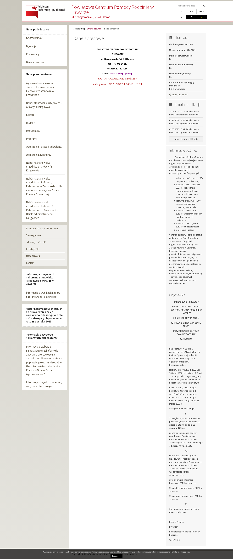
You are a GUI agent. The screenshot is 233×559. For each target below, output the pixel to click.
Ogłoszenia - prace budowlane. (44, 146)
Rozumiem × (116, 556)
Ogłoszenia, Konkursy (38, 155)
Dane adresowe (35, 62)
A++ (203, 11)
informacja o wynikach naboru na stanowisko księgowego (43, 294)
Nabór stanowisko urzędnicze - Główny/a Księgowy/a (44, 105)
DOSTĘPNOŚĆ (34, 38)
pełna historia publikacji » (186, 139)
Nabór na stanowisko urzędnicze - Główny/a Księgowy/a (39, 166)
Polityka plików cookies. (180, 552)
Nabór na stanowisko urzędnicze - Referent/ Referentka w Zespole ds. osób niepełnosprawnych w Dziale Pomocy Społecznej (44, 186)
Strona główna (33, 235)
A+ (193, 11)
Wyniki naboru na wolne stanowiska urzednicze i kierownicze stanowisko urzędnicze (40, 89)
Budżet (30, 123)
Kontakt (30, 262)
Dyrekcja (31, 46)
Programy (31, 139)
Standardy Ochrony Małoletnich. (42, 228)
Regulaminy (33, 131)
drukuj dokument (178, 94)
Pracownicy (32, 54)
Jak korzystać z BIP (36, 242)
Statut (30, 115)
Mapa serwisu (33, 255)
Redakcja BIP (32, 249)
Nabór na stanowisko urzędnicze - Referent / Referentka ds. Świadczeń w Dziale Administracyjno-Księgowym (42, 210)
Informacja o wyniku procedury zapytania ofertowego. (44, 384)
